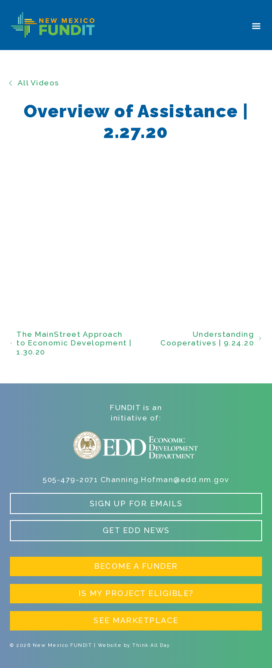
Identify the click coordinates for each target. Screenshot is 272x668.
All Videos (33, 82)
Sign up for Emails (136, 503)
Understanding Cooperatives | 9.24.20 (211, 339)
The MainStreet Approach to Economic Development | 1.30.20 (71, 343)
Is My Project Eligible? (136, 593)
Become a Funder (136, 566)
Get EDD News (136, 530)
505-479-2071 (70, 479)
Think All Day (151, 645)
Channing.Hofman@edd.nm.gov (164, 479)
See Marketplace (136, 620)
